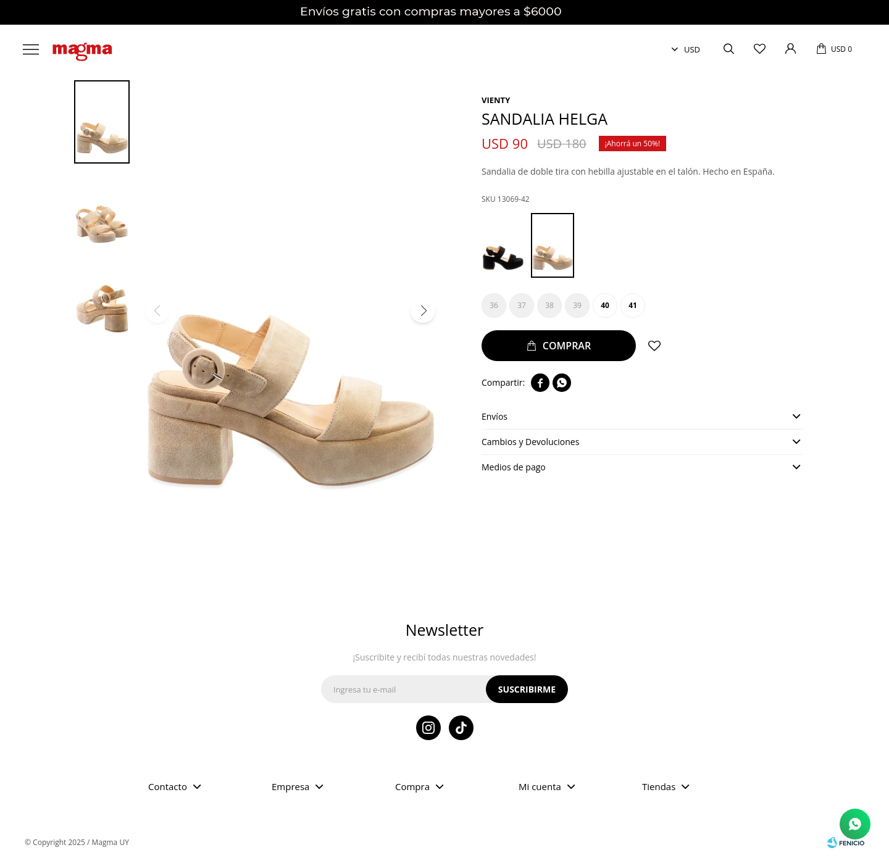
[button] (423, 310)
